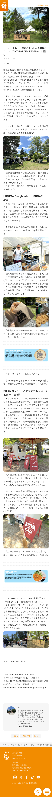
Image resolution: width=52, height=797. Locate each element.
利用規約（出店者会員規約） (22, 768)
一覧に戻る (26, 736)
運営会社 (15, 762)
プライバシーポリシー (20, 770)
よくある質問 (17, 753)
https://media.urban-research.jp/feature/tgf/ (24, 687)
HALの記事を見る (25, 726)
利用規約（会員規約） (20, 765)
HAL (6, 63)
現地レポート (43, 5)
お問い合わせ (17, 755)
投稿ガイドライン (18, 758)
